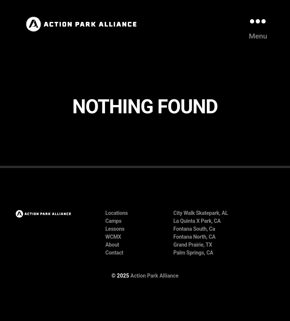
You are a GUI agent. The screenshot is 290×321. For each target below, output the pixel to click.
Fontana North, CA (194, 237)
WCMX (113, 237)
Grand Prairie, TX (192, 245)
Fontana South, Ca (194, 229)
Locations (116, 213)
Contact (114, 253)
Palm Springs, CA (193, 253)
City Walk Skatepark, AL (200, 213)
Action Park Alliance (154, 276)
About (112, 245)
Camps (113, 221)
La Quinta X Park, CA (197, 221)
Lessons (115, 229)
